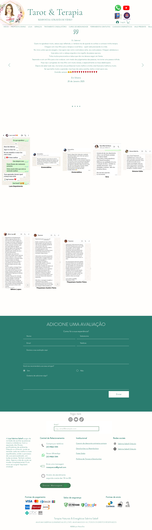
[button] (128, 22)
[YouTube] (76, 419)
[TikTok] (81, 419)
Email (56, 425)
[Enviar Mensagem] (55, 485)
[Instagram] (70, 419)
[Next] (143, 65)
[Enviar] (119, 394)
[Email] (76, 429)
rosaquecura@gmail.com (56, 467)
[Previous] (9, 65)
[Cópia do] (79, 106)
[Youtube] (115, 449)
